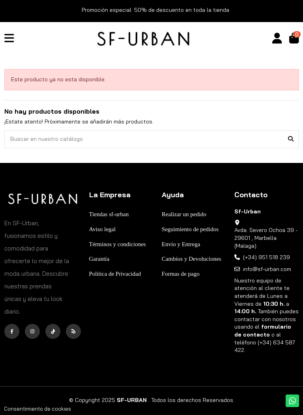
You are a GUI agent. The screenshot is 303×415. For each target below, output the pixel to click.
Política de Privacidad (115, 274)
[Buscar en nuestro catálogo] (290, 139)
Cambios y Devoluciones (191, 259)
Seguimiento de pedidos (190, 229)
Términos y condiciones (117, 244)
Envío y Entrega (181, 244)
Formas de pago (181, 274)
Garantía (99, 259)
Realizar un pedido (184, 214)
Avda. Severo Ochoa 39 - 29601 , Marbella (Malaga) (265, 237)
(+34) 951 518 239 (266, 257)
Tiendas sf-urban (109, 214)
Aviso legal (102, 229)
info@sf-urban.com (267, 269)
